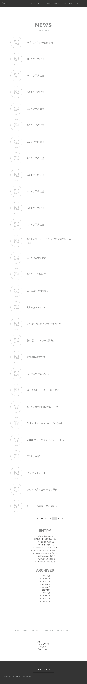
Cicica (4, 3)
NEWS (32, 4)
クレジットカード (38, 472)
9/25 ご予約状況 (36, 158)
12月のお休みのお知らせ (46, 556)
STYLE (64, 4)
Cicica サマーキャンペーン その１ (48, 439)
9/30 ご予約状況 (36, 92)
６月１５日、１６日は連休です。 (46, 390)
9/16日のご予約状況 (39, 290)
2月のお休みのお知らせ (46, 545)
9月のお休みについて (40, 307)
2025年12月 (46, 584)
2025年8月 (46, 596)
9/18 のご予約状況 (38, 257)
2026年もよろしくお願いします (46, 548)
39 (46, 518)
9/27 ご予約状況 (36, 125)
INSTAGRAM (64, 631)
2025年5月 (46, 601)
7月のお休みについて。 (41, 373)
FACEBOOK (21, 631)
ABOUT (48, 4)
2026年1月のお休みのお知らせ (46, 553)
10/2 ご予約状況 (36, 58)
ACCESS (79, 4)
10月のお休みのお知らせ (42, 42)
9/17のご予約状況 (37, 274)
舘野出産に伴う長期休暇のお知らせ (46, 539)
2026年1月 (46, 581)
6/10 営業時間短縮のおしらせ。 (46, 406)
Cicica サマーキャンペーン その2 (46, 423)
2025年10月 (46, 590)
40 (50, 518)
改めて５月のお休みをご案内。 (45, 489)
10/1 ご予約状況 (36, 75)
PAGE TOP (43, 669)
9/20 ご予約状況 (36, 207)
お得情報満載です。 (39, 356)
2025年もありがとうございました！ (46, 550)
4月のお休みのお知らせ (46, 536)
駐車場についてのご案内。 (43, 340)
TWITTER (47, 631)
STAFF (71, 4)
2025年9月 (46, 593)
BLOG (40, 4)
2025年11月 (46, 587)
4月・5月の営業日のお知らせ (44, 505)
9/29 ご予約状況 (36, 108)
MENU (56, 4)
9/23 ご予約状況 (36, 191)
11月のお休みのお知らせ (46, 559)
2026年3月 (46, 576)
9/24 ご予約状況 (36, 174)
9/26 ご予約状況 (36, 141)
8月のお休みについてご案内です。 (48, 323)
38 (42, 518)
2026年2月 (46, 579)
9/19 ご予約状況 (36, 224)
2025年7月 (46, 598)
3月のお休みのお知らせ (46, 542)
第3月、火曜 (34, 456)
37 (38, 518)
